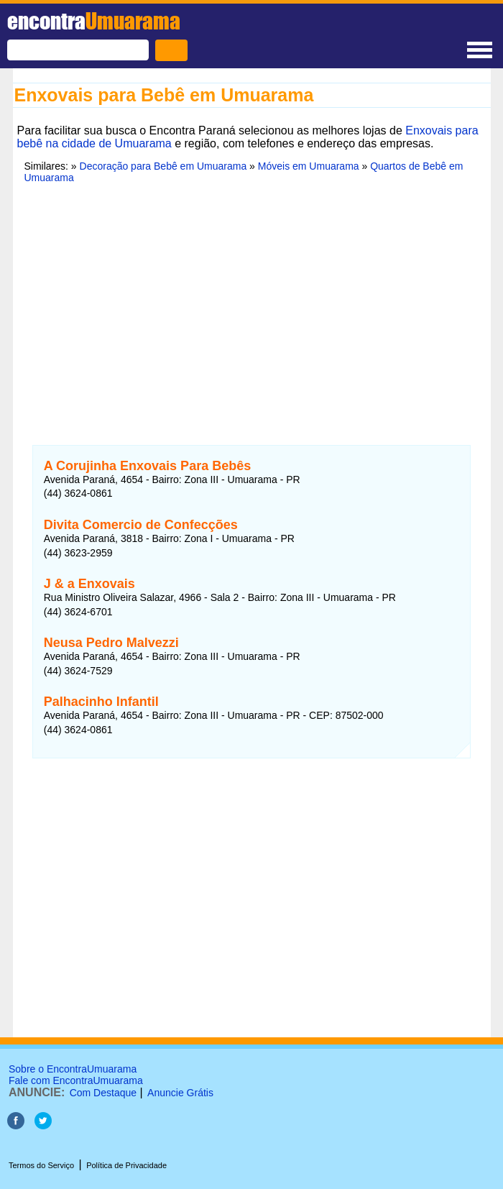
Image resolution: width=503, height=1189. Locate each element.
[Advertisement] (252, 305)
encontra (93, 21)
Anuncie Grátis (180, 1092)
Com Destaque (103, 1092)
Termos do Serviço (41, 1165)
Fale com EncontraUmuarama (76, 1080)
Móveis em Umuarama (308, 166)
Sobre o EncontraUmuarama (73, 1069)
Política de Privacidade (126, 1165)
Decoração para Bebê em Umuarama (163, 166)
